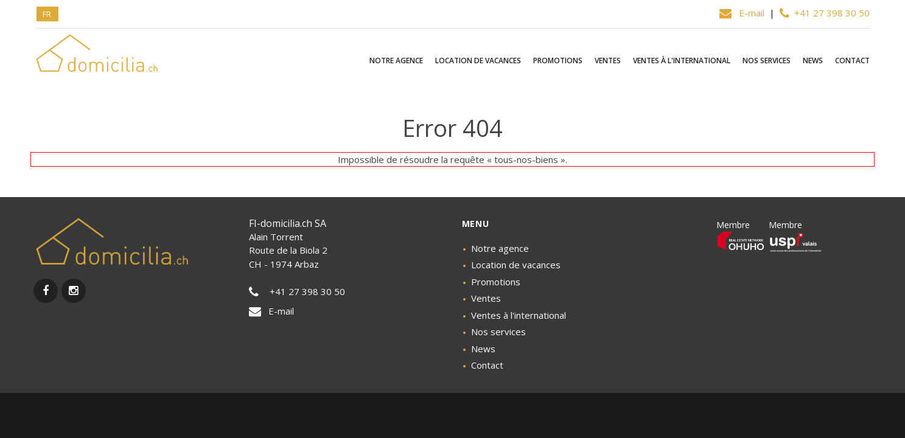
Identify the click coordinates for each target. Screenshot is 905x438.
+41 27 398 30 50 (825, 13)
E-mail (743, 13)
